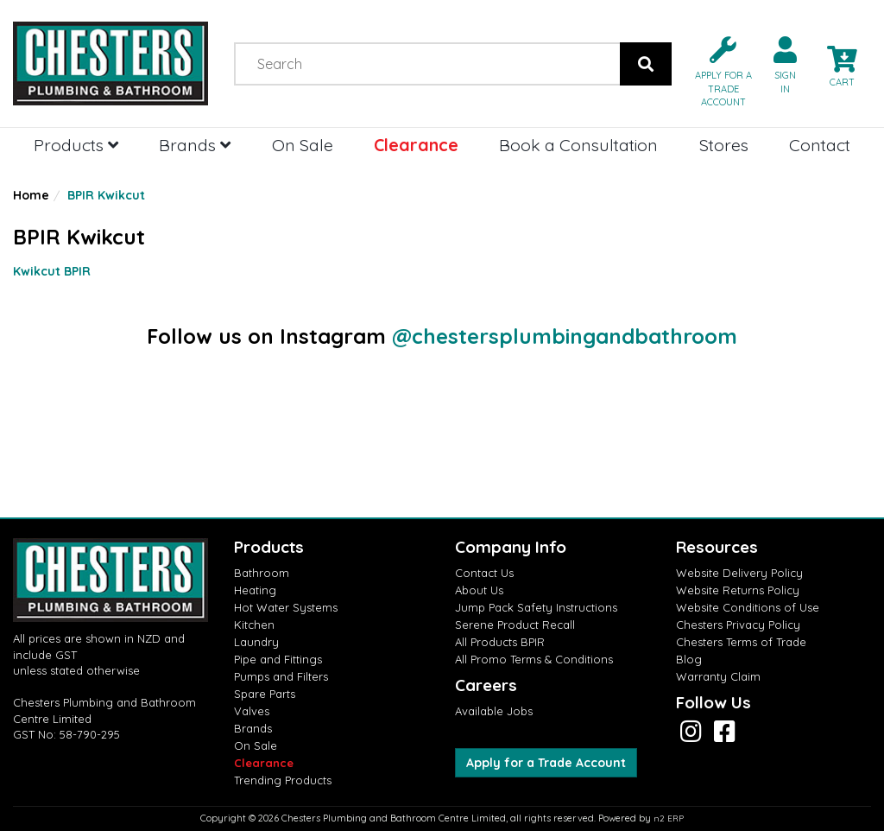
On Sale (302, 144)
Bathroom (261, 573)
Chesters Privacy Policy (738, 624)
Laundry (256, 642)
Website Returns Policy (737, 590)
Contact (819, 144)
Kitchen (254, 624)
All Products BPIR (500, 642)
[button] (716, 70)
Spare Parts (264, 694)
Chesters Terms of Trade (741, 642)
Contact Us (484, 573)
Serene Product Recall (515, 624)
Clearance (416, 144)
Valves (251, 711)
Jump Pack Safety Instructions (536, 607)
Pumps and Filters (281, 676)
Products (76, 144)
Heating (255, 590)
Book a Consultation (578, 144)
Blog (689, 659)
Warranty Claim (718, 676)
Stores (723, 144)
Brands (194, 144)
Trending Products (283, 780)
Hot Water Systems (286, 607)
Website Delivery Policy (739, 573)
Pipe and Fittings (278, 659)
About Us (479, 590)
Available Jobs (494, 711)
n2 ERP (669, 818)
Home (31, 195)
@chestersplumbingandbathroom (564, 336)
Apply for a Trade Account (546, 763)
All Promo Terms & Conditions (534, 659)
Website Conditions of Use (747, 607)
